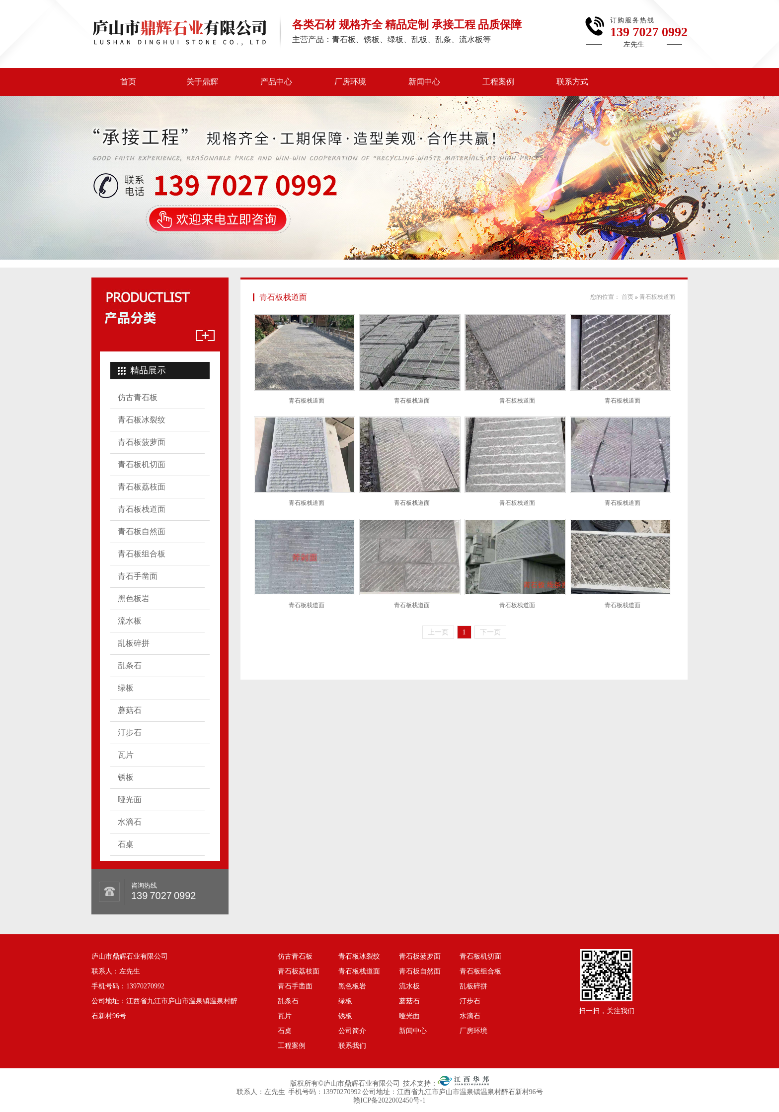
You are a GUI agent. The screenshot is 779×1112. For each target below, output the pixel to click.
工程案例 (498, 81)
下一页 (490, 632)
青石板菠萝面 (141, 442)
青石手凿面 (137, 576)
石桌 (126, 844)
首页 (128, 81)
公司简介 (352, 1031)
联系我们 (352, 1045)
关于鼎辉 (202, 81)
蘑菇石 (130, 710)
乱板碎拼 (134, 643)
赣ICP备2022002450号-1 (389, 1100)
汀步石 (130, 732)
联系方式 (572, 81)
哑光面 (130, 799)
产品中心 (276, 81)
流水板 (130, 621)
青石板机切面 (141, 464)
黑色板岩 (134, 598)
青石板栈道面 (141, 509)
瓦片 (126, 755)
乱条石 (130, 665)
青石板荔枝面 (141, 487)
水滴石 (130, 822)
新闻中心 (424, 81)
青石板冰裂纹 (141, 420)
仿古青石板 (137, 397)
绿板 (126, 688)
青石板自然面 (141, 531)
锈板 (126, 777)
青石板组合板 (141, 554)
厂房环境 (350, 81)
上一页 (438, 632)
